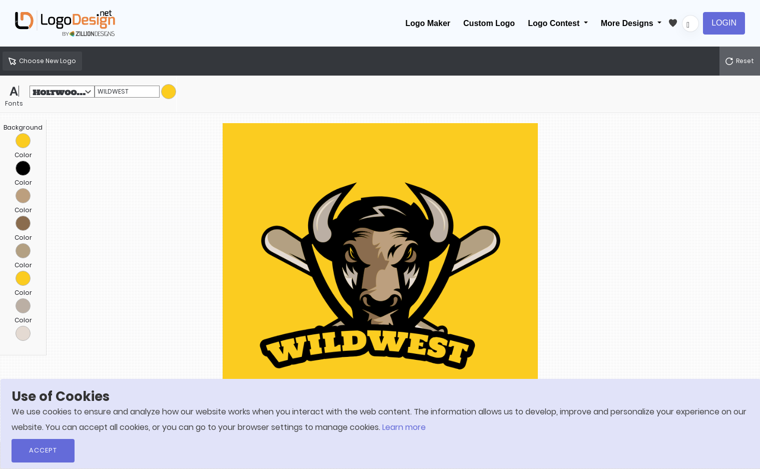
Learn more (404, 427)
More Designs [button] (628, 23)
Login (723, 23)
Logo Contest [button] (555, 23)
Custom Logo (489, 23)
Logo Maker (427, 23)
